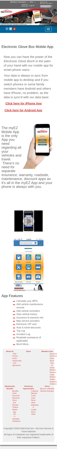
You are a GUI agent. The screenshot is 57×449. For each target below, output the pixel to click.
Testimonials (17, 361)
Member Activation (18, 2)
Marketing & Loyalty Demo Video (34, 409)
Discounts (16, 395)
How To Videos (52, 365)
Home (28, 351)
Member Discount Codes (53, 372)
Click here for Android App (23, 110)
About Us (10, 351)
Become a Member (47, 388)
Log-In (27, 5)
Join (31, 2)
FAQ (14, 354)
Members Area (47, 351)
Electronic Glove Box (16, 400)
